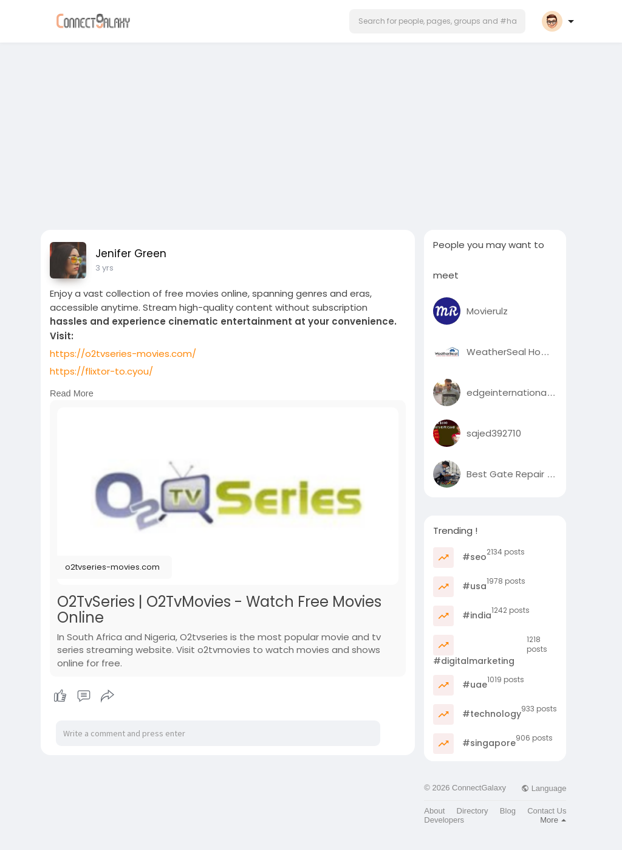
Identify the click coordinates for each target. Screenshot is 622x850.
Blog (508, 811)
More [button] (553, 819)
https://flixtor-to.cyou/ (101, 371)
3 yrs (104, 268)
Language (543, 788)
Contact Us (546, 811)
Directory (472, 811)
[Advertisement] (311, 132)
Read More (72, 393)
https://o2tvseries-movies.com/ (123, 353)
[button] (437, 21)
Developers (444, 820)
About (434, 811)
